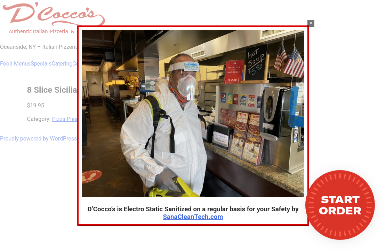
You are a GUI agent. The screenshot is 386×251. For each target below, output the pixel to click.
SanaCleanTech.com (193, 217)
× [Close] (310, 23)
